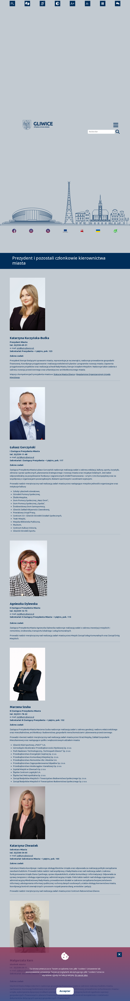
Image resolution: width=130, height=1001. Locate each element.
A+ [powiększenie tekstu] (73, 4)
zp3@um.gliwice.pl (25, 717)
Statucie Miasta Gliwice (64, 374)
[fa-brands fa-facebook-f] (14, 231)
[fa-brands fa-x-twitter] (48, 231)
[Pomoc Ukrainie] (98, 231)
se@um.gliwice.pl (25, 855)
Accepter (65, 991)
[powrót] (118, 4)
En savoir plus (81, 975)
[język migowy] (42, 4)
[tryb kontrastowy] (57, 4)
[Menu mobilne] (116, 125)
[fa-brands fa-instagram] (31, 231)
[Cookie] (119, 954)
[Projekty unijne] (65, 231)
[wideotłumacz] (27, 4)
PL (12, 4)
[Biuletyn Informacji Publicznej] (82, 231)
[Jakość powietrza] (115, 231)
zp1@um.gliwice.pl (25, 457)
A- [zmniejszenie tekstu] (87, 4)
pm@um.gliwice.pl (25, 348)
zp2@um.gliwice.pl (25, 614)
